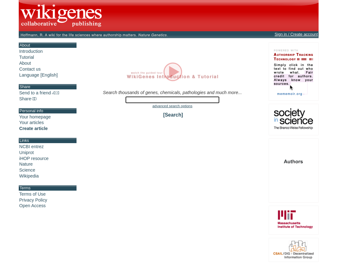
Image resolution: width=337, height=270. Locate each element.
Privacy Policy (33, 200)
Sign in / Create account (296, 34)
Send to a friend (39, 92)
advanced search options (172, 106)
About (25, 63)
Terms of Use (32, 194)
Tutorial (26, 57)
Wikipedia (29, 175)
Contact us (30, 69)
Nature (26, 164)
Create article (33, 128)
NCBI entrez (31, 146)
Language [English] (38, 75)
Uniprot (26, 152)
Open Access (32, 205)
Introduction (31, 51)
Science (27, 170)
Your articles (31, 122)
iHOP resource (34, 158)
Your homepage (35, 116)
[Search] (173, 115)
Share (28, 98)
